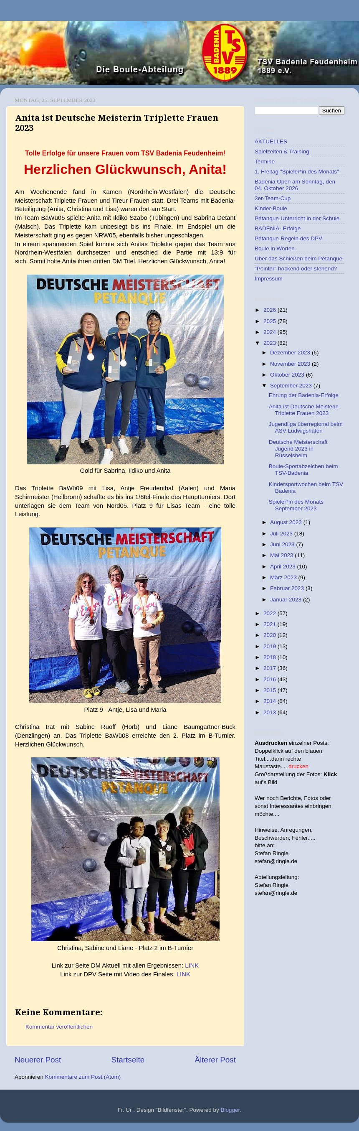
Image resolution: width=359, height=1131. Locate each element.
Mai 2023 (282, 555)
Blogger (230, 1110)
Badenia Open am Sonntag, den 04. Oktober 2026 (295, 184)
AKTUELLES (271, 141)
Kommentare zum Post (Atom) (83, 1077)
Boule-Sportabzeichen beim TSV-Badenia (303, 469)
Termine (265, 161)
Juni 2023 (283, 544)
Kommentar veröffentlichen (59, 1027)
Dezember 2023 (291, 352)
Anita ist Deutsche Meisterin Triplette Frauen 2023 (304, 409)
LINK (192, 965)
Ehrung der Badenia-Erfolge (304, 395)
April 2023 (283, 566)
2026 (270, 310)
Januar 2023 (286, 599)
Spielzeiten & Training (282, 151)
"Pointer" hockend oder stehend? (296, 268)
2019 (270, 646)
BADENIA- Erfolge (278, 228)
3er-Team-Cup (273, 198)
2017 (270, 668)
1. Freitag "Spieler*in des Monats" (297, 171)
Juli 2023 (282, 533)
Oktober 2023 (288, 375)
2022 (270, 613)
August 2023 (286, 522)
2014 (270, 701)
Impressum (269, 278)
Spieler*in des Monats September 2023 (296, 505)
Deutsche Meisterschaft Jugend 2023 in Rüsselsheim (298, 449)
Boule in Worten (275, 248)
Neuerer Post (38, 1059)
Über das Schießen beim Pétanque (298, 258)
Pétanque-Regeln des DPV (288, 238)
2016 (270, 679)
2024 (270, 332)
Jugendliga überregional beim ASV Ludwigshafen (306, 427)
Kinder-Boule (271, 208)
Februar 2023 (288, 588)
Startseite (127, 1059)
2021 (270, 624)
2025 (270, 321)
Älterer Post (215, 1059)
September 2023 (291, 385)
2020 (270, 635)
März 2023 (284, 577)
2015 (270, 690)
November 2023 (291, 364)
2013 (270, 712)
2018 (270, 657)
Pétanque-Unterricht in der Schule (297, 218)
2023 (270, 343)
